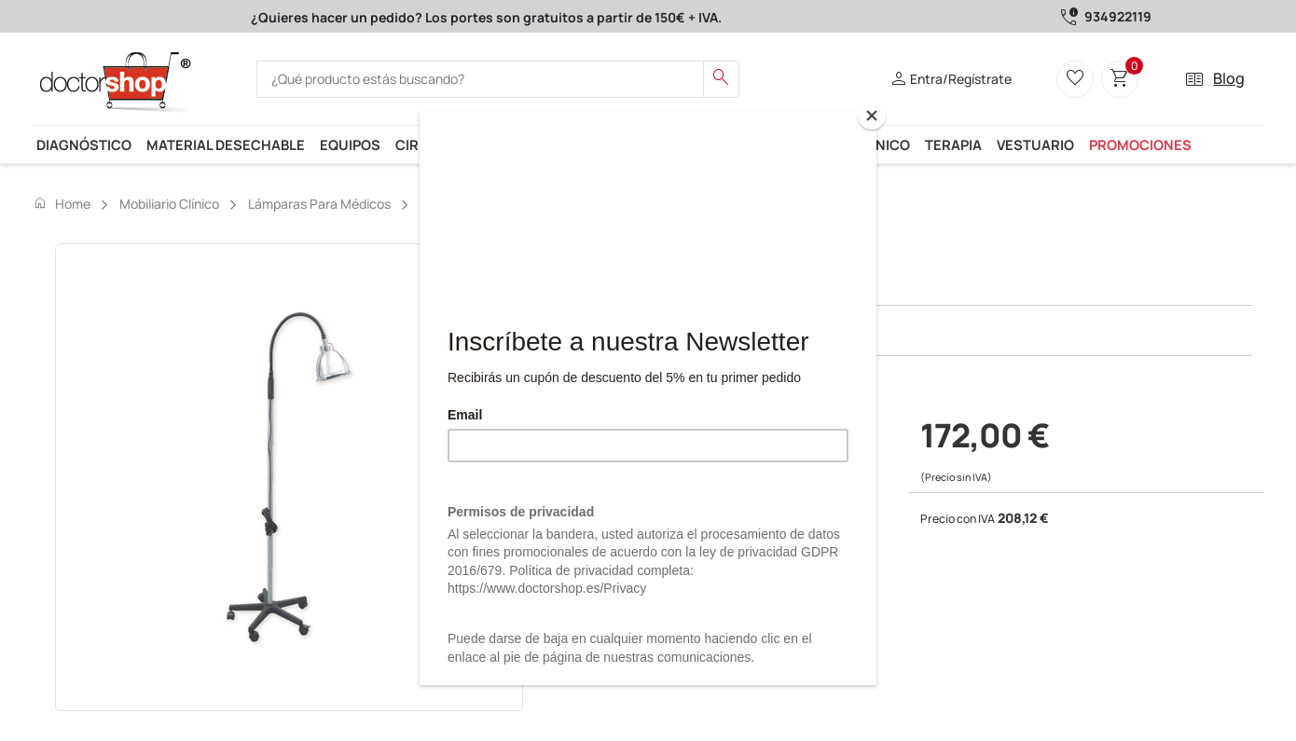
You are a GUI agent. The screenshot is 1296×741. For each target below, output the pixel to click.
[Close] (872, 116)
